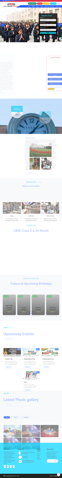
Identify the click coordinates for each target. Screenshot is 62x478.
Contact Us (58, 6)
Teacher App (46, 3)
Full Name (42, 17)
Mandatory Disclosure (49, 6)
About (33, 6)
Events (37, 6)
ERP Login (40, 3)
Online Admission (32, 3)
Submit (48, 32)
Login (59, 3)
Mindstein (56, 475)
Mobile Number (43, 27)
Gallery (41, 6)
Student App (53, 3)
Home (29, 6)
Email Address (42, 22)
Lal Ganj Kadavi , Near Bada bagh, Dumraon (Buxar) (13, 0)
